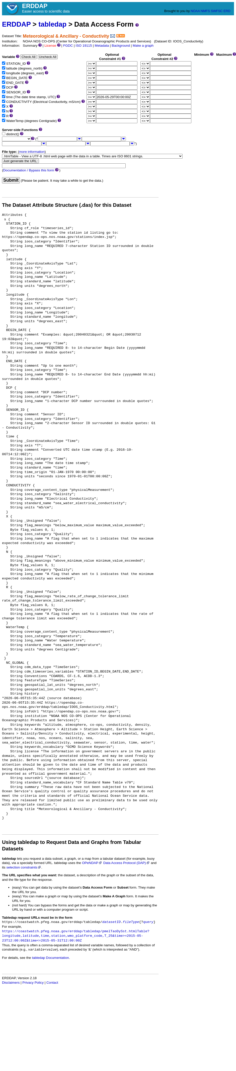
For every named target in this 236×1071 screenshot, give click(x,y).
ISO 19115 (83, 45)
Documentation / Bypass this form (28, 170)
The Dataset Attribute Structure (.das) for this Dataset (66, 205)
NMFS (205, 11)
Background (121, 45)
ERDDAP (16, 24)
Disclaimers (11, 982)
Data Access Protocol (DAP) (126, 863)
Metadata (102, 45)
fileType (131, 922)
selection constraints (23, 867)
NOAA (195, 11)
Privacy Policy (33, 982)
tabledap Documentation (50, 958)
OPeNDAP (92, 863)
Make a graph (143, 45)
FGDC (68, 45)
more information (32, 152)
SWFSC (217, 11)
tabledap (52, 24)
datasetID (111, 922)
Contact (52, 982)
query (148, 922)
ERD (226, 11)
